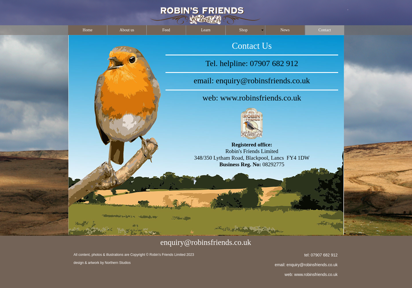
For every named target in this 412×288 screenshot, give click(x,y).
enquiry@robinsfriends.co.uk (263, 80)
